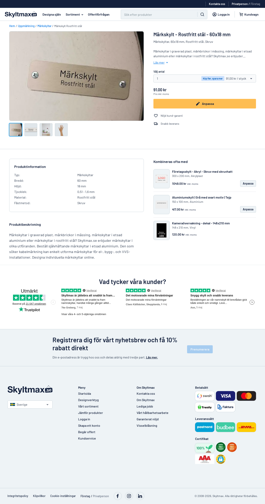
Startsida (84, 393)
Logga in (84, 419)
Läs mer (161, 62)
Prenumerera (199, 349)
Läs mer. (152, 357)
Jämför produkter (90, 413)
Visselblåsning (147, 425)
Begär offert (86, 432)
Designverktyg (88, 400)
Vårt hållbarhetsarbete (152, 413)
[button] (221, 459)
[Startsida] (39, 390)
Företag (255, 4)
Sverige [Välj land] (18, 404)
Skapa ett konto (89, 425)
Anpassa (204, 103)
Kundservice (87, 438)
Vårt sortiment (88, 406)
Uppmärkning (26, 26)
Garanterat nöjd (148, 419)
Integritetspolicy (17, 496)
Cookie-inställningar (63, 496)
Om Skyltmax (146, 400)
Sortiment (75, 14)
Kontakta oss (146, 393)
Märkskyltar (44, 26)
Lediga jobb (145, 406)
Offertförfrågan (99, 14)
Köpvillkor (39, 496)
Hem (12, 26)
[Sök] (156, 14)
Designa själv (51, 14)
